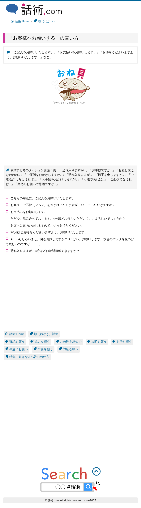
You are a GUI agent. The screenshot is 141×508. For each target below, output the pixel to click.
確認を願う (15, 342)
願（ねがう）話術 (44, 334)
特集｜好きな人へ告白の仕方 (27, 357)
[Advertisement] (70, 134)
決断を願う (97, 342)
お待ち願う (122, 342)
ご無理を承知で (68, 342)
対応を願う (68, 349)
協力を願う (40, 342)
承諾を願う (43, 349)
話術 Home (14, 334)
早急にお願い (16, 349)
